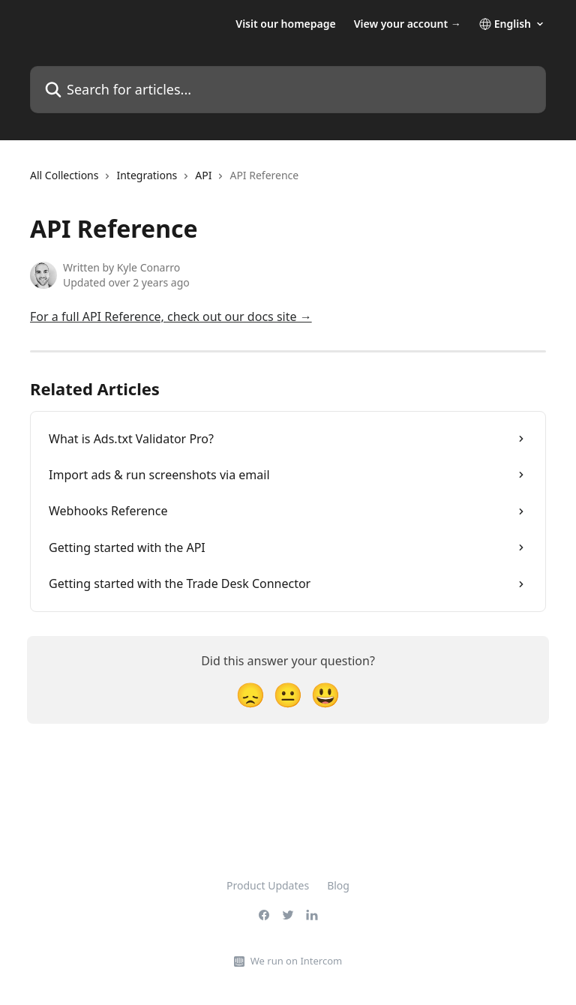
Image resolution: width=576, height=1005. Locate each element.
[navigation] (164, 181)
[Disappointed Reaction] (250, 694)
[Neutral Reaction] (288, 694)
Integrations (146, 175)
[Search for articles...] (288, 89)
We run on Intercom (296, 961)
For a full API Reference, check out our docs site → (171, 316)
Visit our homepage (285, 24)
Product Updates (267, 885)
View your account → (407, 24)
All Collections (64, 175)
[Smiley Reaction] (325, 694)
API (203, 175)
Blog (338, 885)
